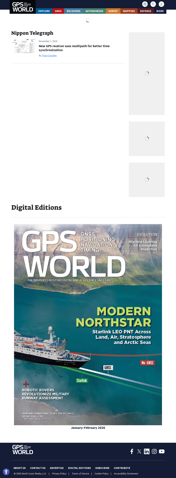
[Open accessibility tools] (6, 471)
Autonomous (94, 11)
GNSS (58, 11)
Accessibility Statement (126, 473)
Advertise (57, 468)
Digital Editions (79, 468)
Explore (44, 11)
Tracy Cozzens (49, 55)
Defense (145, 11)
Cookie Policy (101, 473)
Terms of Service (80, 473)
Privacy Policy (59, 473)
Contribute (122, 468)
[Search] (153, 4)
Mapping (129, 11)
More (160, 11)
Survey (113, 11)
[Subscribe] (145, 4)
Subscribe (102, 468)
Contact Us (38, 468)
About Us (19, 468)
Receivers (73, 11)
